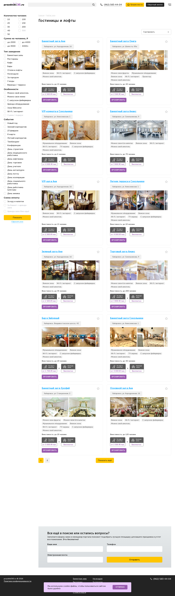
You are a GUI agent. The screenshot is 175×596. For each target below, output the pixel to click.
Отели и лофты (79, 592)
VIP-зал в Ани (49, 181)
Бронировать (50, 100)
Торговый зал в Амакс (122, 251)
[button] (98, 60)
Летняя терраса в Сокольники (127, 181)
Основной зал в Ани (121, 388)
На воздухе (97, 579)
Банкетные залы (80, 579)
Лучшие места (135, 4)
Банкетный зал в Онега (123, 41)
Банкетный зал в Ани (53, 41)
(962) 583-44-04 (160, 579)
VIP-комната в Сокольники (57, 111)
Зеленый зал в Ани (52, 251)
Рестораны (77, 582)
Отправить (134, 559)
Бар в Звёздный (50, 318)
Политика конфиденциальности (17, 581)
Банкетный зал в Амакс (123, 111)
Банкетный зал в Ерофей (56, 388)
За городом (98, 582)
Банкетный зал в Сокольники (126, 318)
